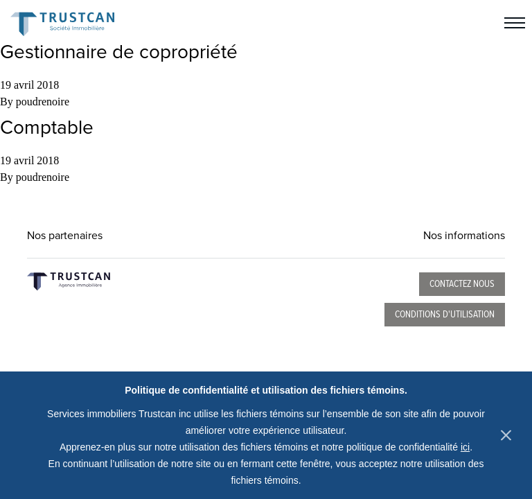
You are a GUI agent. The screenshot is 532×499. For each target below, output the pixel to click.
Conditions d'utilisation (445, 314)
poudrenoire (42, 101)
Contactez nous (462, 284)
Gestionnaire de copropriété (119, 52)
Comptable (47, 127)
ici (465, 447)
